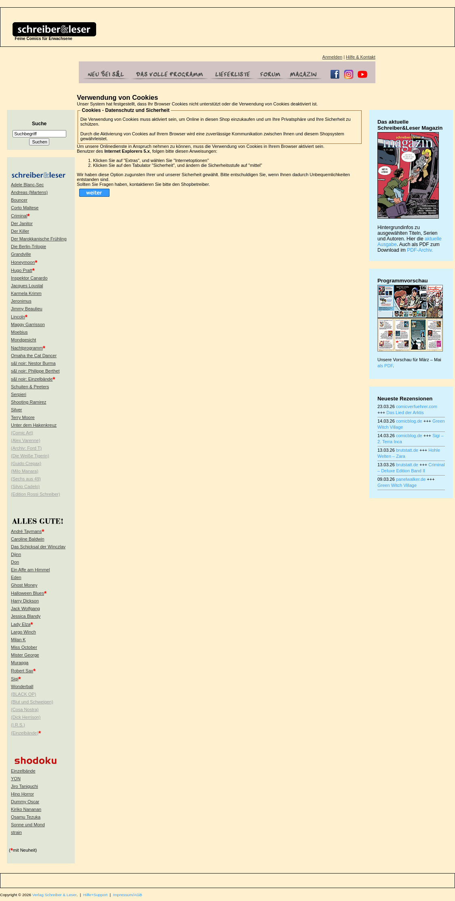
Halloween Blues (27, 593)
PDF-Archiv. (420, 250)
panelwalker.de (411, 479)
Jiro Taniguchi (24, 786)
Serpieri (18, 394)
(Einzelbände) (24, 732)
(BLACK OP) (23, 694)
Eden (16, 577)
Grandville (21, 254)
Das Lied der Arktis (404, 412)
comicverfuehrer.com (416, 406)
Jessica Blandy (25, 616)
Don (15, 562)
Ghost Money (24, 585)
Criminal (19, 215)
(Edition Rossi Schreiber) (35, 494)
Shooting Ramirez (28, 402)
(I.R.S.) (18, 724)
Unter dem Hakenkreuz (34, 425)
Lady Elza (20, 624)
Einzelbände (23, 770)
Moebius (19, 332)
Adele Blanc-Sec (27, 184)
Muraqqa (19, 662)
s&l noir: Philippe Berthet (35, 370)
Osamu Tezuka (25, 817)
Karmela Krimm (26, 293)
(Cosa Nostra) (24, 709)
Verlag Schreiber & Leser (54, 895)
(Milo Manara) (24, 471)
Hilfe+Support (95, 895)
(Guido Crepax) (26, 463)
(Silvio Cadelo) (25, 486)
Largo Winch (23, 631)
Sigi (14, 678)
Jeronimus (21, 301)
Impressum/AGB (127, 895)
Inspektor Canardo (29, 278)
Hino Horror (22, 794)
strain (16, 832)
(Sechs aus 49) (26, 478)
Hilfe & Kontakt (360, 57)
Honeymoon (23, 262)
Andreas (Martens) (29, 192)
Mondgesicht (23, 339)
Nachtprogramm (27, 347)
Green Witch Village (397, 485)
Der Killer (20, 231)
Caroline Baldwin (27, 539)
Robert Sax (22, 670)
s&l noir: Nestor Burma (33, 363)
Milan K (18, 639)
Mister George (25, 655)
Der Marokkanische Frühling (39, 238)
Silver (16, 409)
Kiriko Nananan (26, 809)
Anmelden (332, 57)
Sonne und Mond (28, 824)
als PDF (385, 365)
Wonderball (22, 686)
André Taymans (26, 531)
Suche (39, 123)
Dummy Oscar (25, 801)
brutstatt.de (407, 450)
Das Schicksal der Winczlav (38, 546)
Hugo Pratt (21, 270)
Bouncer (19, 200)
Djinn (16, 554)
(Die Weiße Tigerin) (30, 455)
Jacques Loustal (27, 285)
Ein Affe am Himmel (30, 569)
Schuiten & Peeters (30, 386)
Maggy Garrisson (28, 324)
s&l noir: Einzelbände (32, 379)
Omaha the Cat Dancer (34, 355)
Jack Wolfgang (25, 608)
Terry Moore (23, 417)
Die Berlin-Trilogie (28, 246)
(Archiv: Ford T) (26, 448)
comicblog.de (409, 421)
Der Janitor (22, 223)
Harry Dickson (25, 600)
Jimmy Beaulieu (26, 308)
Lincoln (18, 316)
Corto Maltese (24, 207)
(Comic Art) (22, 432)
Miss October (24, 647)
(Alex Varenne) (25, 440)
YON (16, 778)
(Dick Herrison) (25, 717)
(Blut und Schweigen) (32, 701)
